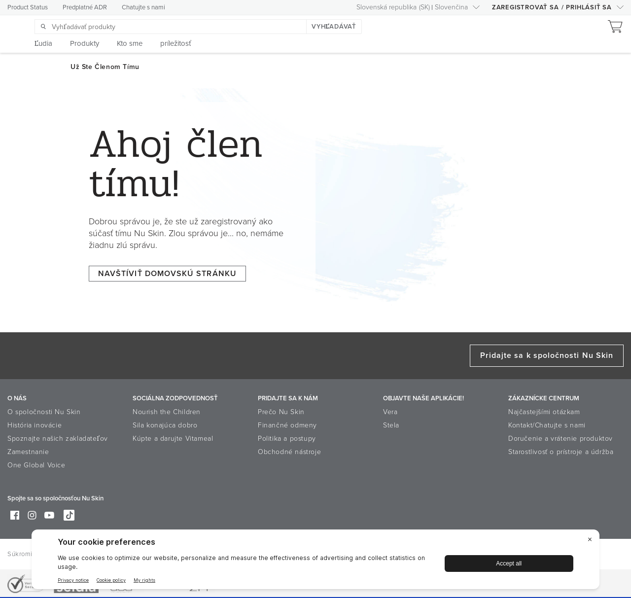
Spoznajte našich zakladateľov (57, 438)
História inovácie (34, 425)
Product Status (27, 7)
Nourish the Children (167, 412)
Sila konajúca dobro (165, 425)
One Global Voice (36, 465)
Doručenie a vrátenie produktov (560, 438)
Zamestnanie (28, 452)
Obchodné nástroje (289, 452)
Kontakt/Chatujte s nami (547, 425)
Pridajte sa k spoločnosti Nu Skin (546, 355)
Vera (390, 412)
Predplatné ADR (85, 7)
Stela (391, 425)
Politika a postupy (287, 438)
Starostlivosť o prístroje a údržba (560, 452)
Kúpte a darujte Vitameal (173, 438)
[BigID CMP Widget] (315, 562)
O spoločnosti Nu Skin (44, 412)
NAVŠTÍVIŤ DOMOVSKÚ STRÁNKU (167, 274)
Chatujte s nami (143, 7)
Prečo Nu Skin (281, 412)
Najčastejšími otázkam (544, 412)
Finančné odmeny (287, 425)
